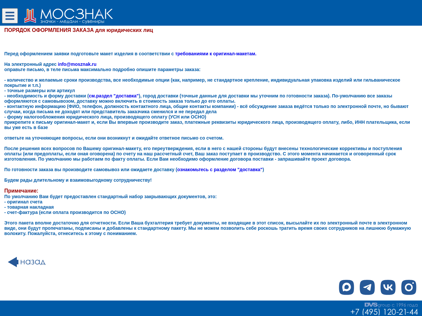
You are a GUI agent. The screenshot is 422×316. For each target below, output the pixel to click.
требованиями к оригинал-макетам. (215, 53)
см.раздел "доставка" (113, 95)
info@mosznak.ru (77, 64)
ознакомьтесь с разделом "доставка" (220, 169)
